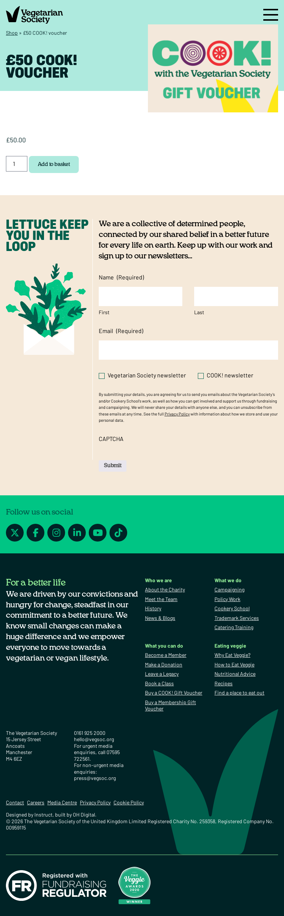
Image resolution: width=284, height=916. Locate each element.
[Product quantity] (16, 164)
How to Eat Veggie (234, 664)
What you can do (164, 645)
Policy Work (227, 599)
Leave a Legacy (162, 674)
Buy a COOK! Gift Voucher (173, 692)
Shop (12, 33)
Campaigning (229, 589)
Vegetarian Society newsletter (147, 375)
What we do (227, 580)
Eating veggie (230, 645)
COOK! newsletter (230, 375)
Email (121, 331)
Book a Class (159, 683)
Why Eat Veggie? (232, 655)
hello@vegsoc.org (94, 739)
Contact (15, 802)
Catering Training (233, 627)
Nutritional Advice (235, 674)
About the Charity (165, 589)
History (153, 608)
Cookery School (232, 608)
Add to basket (54, 164)
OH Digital (84, 814)
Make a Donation (163, 664)
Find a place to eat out (239, 692)
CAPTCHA (111, 438)
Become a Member (165, 655)
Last (199, 312)
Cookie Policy (129, 802)
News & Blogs (160, 618)
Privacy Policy (177, 413)
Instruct (43, 814)
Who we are (158, 580)
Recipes (223, 683)
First (104, 312)
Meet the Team (161, 599)
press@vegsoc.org (95, 778)
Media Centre (62, 802)
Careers (35, 802)
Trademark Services (236, 618)
